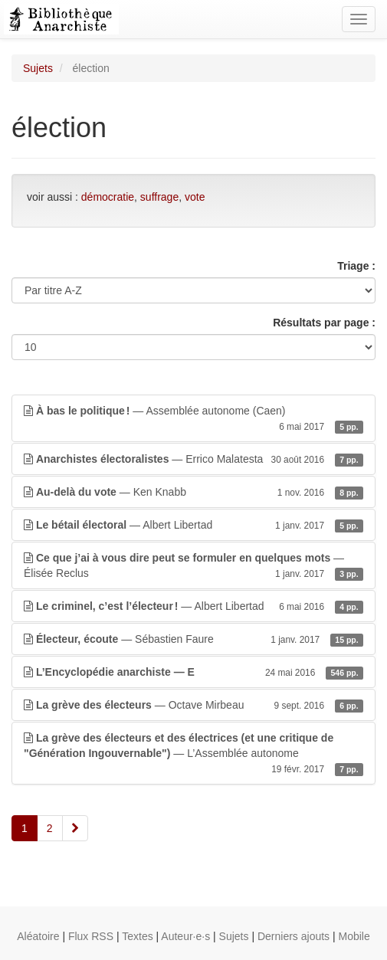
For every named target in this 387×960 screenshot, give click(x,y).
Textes (137, 936)
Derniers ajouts (293, 936)
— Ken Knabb (193, 492)
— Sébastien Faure (193, 639)
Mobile (354, 936)
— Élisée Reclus (193, 566)
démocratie (107, 197)
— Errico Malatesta (193, 459)
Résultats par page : (324, 322)
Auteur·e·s (185, 936)
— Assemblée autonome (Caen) (193, 419)
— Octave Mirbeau (193, 705)
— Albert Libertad (193, 524)
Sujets (38, 68)
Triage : (356, 266)
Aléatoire (38, 936)
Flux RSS (90, 936)
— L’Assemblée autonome (193, 754)
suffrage (159, 197)
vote (195, 197)
